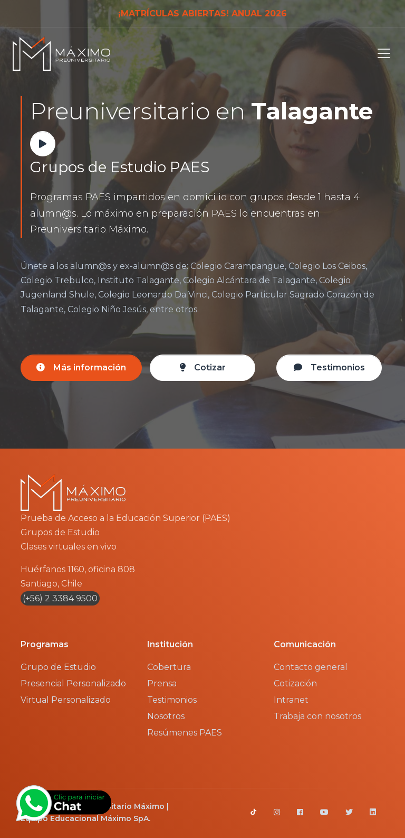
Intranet (291, 700)
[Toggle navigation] (380, 53)
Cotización (295, 683)
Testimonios (172, 700)
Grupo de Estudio (58, 667)
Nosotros (166, 716)
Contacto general (311, 667)
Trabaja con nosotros (317, 716)
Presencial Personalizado (73, 683)
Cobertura (169, 667)
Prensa (162, 683)
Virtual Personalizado (66, 700)
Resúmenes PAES (184, 733)
